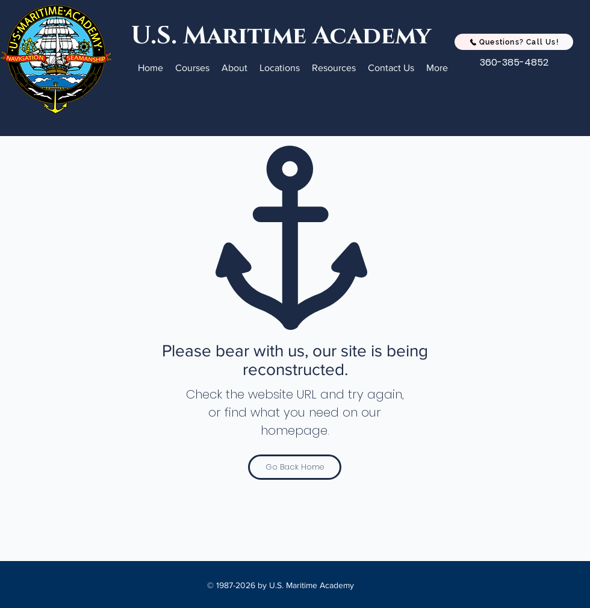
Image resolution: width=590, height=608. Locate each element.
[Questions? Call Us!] (514, 42)
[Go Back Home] (294, 467)
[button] (192, 68)
